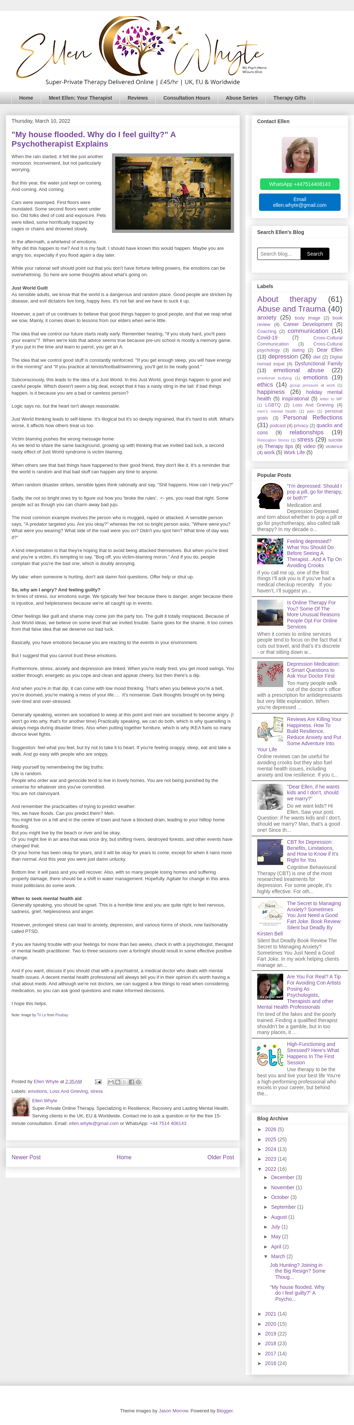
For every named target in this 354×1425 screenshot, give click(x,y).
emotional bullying (274, 378)
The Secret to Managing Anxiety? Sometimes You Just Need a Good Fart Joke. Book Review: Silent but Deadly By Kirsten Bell (299, 918)
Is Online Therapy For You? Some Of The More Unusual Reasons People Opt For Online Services (313, 615)
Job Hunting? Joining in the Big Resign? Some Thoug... (297, 1271)
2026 (271, 1129)
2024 (271, 1149)
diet (316, 357)
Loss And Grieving (69, 1091)
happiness (271, 391)
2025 (271, 1139)
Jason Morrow (173, 1410)
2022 (271, 1169)
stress (96, 1091)
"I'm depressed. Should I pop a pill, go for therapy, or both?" (314, 492)
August (279, 1217)
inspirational (295, 398)
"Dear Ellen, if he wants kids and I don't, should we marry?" (313, 793)
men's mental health (277, 411)
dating (298, 350)
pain (311, 411)
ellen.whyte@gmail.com (93, 1123)
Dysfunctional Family (318, 363)
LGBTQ (273, 405)
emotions (37, 1091)
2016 (271, 1363)
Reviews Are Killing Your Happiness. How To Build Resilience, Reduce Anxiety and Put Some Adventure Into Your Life (299, 734)
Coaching (266, 331)
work (269, 452)
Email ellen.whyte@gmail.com (300, 202)
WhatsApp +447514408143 (300, 184)
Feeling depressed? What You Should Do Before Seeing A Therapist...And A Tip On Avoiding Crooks (314, 553)
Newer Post (26, 1157)
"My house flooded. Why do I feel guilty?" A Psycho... (297, 1293)
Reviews (138, 98)
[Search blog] (279, 254)
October (280, 1197)
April (276, 1247)
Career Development (307, 324)
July (276, 1227)
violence (334, 446)
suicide (335, 440)
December (283, 1177)
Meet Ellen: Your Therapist (80, 98)
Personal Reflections (312, 417)
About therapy (287, 299)
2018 (271, 1343)
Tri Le (41, 1015)
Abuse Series (242, 98)
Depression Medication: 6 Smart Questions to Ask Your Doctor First (313, 670)
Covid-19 (267, 337)
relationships (307, 432)
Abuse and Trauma (291, 308)
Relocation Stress (273, 440)
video (309, 446)
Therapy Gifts (289, 98)
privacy (301, 425)
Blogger (225, 1410)
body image (307, 318)
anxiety (266, 317)
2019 (271, 1334)
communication (308, 330)
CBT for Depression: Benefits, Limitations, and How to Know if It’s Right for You (312, 851)
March (278, 1256)
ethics (265, 384)
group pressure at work (312, 385)
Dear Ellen (329, 350)
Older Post (220, 1157)
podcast (278, 425)
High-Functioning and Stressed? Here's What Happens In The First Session (313, 1053)
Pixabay (61, 1015)
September (284, 1207)
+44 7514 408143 (168, 1123)
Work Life (294, 452)
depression (283, 356)
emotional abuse (298, 370)
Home (26, 98)
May (276, 1236)
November (283, 1187)
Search (315, 254)
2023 (271, 1159)
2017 (271, 1353)
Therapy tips (279, 446)
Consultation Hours (186, 98)
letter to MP (331, 399)
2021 (271, 1314)
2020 (271, 1324)
